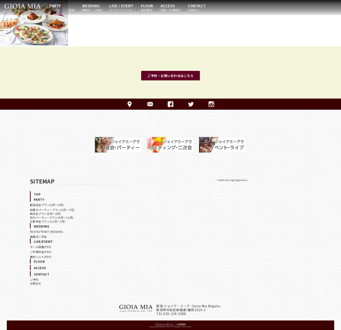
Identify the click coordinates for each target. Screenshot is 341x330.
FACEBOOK (170, 104)
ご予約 (34, 279)
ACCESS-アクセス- (129, 104)
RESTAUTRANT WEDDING (46, 231)
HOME (22, 7)
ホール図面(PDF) (41, 247)
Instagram (211, 104)
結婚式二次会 (38, 236)
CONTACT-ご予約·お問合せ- (150, 104)
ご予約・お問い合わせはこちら (170, 75)
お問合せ (35, 283)
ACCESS (171, 7)
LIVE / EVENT (121, 7)
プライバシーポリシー (164, 324)
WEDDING (92, 7)
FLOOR (147, 7)
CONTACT (197, 7)
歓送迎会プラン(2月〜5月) (47, 205)
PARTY (62, 7)
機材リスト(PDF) (41, 257)
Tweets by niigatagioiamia (232, 180)
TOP (37, 194)
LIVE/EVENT (43, 241)
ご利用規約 (181, 324)
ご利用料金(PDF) (41, 252)
